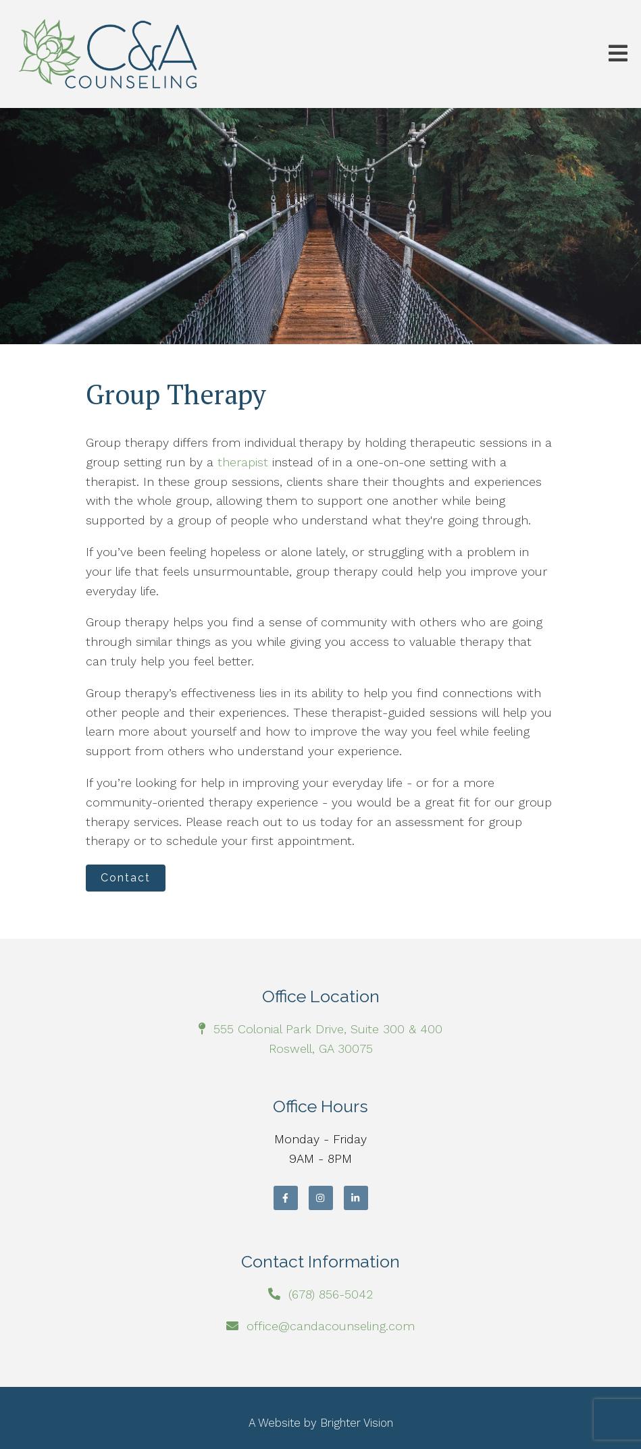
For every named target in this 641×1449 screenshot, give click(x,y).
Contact (126, 877)
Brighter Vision (356, 1422)
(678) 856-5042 (330, 1294)
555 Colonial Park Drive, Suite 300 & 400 (327, 1029)
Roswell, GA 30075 (321, 1048)
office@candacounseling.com (331, 1326)
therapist (242, 462)
